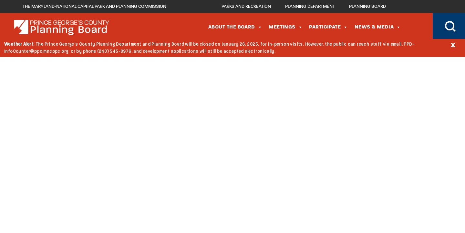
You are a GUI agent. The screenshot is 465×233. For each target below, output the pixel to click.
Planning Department (310, 6)
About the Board (235, 27)
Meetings (286, 27)
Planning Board (367, 6)
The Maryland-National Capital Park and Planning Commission (94, 6)
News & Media (378, 27)
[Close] (453, 45)
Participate (328, 27)
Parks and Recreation (246, 6)
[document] (232, 48)
